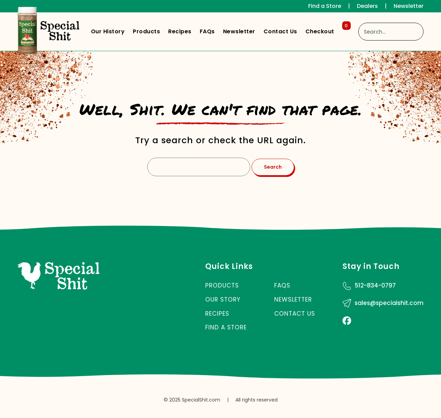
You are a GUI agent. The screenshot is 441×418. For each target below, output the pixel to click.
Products (146, 31)
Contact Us (280, 31)
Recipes (180, 31)
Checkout (326, 29)
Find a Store (324, 6)
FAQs (207, 31)
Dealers (367, 6)
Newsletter (408, 6)
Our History (108, 31)
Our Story (223, 299)
